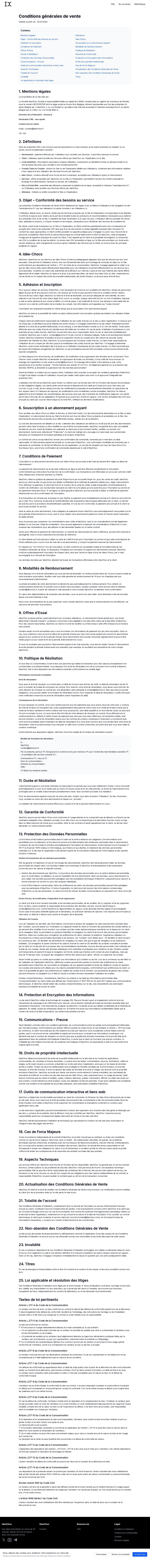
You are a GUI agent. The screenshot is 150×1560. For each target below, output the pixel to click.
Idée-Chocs (80, 39)
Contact (42, 1529)
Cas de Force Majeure (85, 65)
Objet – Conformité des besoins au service (39, 39)
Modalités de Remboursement (88, 46)
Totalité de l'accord (29, 73)
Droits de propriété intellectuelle (89, 61)
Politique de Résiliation (85, 50)
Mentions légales (28, 35)
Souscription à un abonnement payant (92, 43)
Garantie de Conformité (85, 54)
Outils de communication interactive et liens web (42, 65)
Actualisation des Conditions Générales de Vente (96, 69)
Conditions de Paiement (31, 46)
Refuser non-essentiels (121, 1554)
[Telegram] (15, 1540)
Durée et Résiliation (29, 54)
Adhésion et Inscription (31, 43)
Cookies (117, 1536)
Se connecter (124, 4)
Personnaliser (101, 1554)
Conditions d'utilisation (124, 1529)
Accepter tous (139, 1554)
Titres (78, 76)
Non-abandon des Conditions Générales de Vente (97, 73)
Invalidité (24, 76)
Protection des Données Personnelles (37, 58)
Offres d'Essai (27, 50)
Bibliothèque (139, 4)
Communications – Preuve (32, 61)
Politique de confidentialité (125, 1533)
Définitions (80, 35)
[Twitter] (4, 1540)
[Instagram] (10, 1540)
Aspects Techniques (30, 69)
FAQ (113, 4)
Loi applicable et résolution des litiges (37, 80)
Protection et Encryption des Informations (94, 58)
